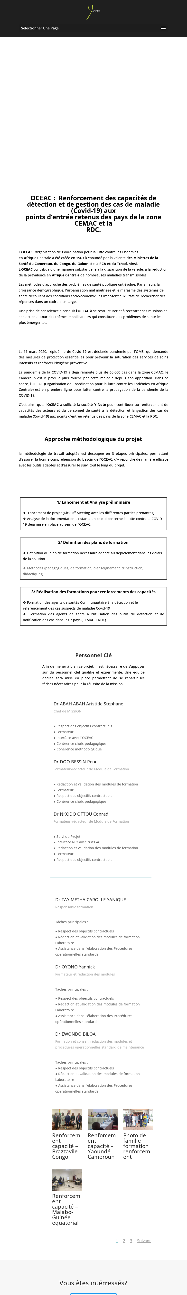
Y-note (104, 1288)
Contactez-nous (93, 1240)
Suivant (144, 1182)
